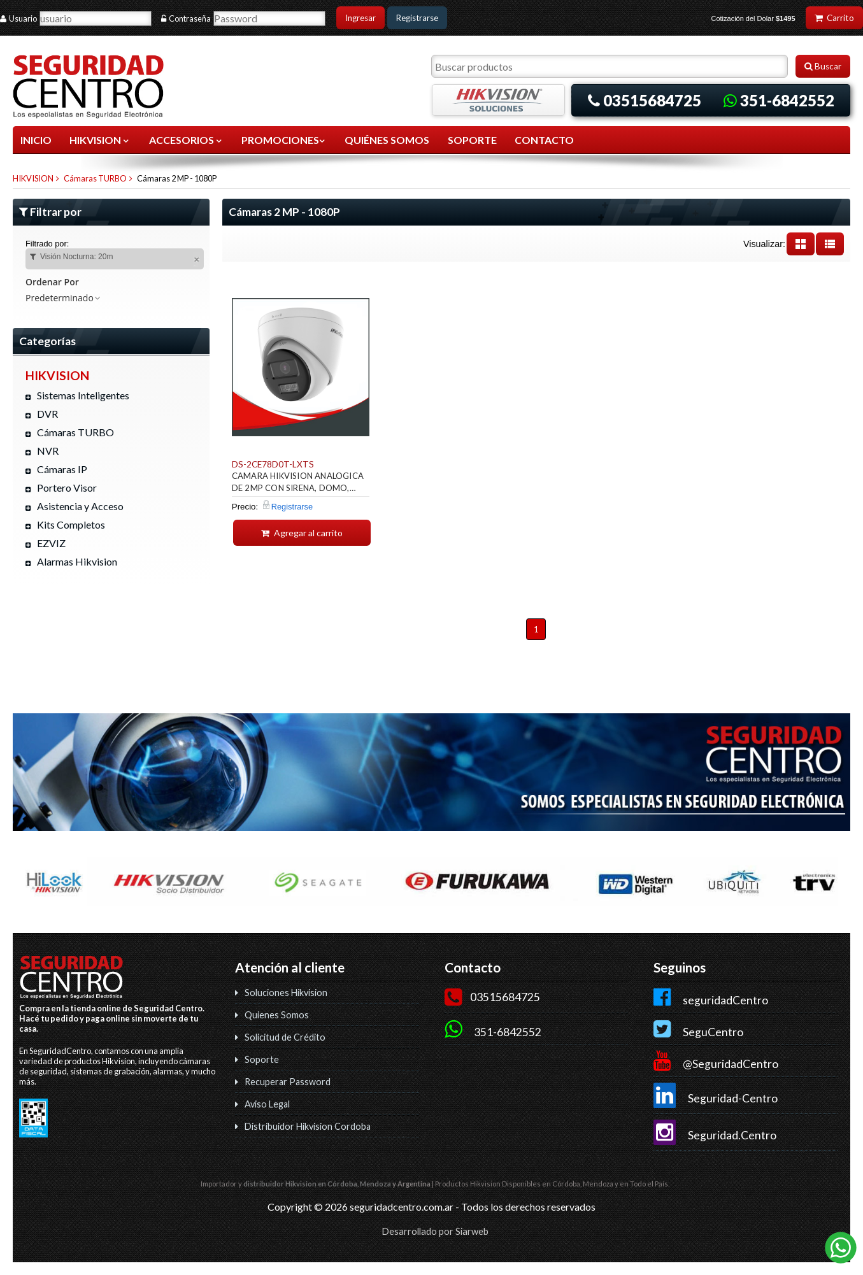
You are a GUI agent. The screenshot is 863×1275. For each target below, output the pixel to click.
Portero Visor (67, 487)
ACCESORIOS (186, 140)
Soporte (262, 1059)
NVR (48, 451)
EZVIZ (51, 543)
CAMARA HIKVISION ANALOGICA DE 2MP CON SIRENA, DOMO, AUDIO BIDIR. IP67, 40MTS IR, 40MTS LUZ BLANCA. (298, 484)
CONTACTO (544, 140)
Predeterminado (63, 298)
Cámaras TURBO (95, 178)
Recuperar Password (288, 1081)
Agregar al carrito (302, 532)
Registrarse (417, 18)
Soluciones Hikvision (286, 992)
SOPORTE (472, 140)
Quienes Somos (277, 1014)
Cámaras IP (62, 469)
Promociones (284, 140)
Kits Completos (71, 524)
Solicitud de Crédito (285, 1037)
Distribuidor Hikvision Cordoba (308, 1126)
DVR (47, 414)
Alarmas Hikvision (77, 561)
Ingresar (360, 18)
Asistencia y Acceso (80, 506)
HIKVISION (100, 140)
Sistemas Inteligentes (83, 395)
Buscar (822, 66)
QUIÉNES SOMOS (387, 140)
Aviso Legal (267, 1104)
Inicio (36, 140)
